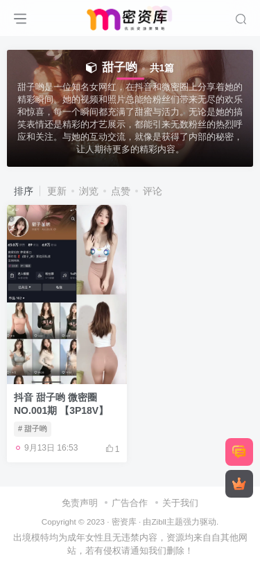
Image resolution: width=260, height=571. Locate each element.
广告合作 (130, 503)
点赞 (120, 191)
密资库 (124, 521)
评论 (152, 191)
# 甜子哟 (32, 428)
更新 (57, 191)
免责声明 (80, 503)
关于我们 (180, 503)
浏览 (88, 191)
